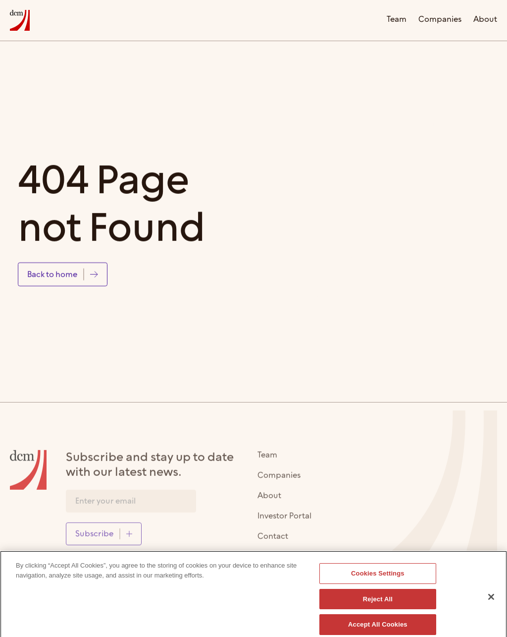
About (485, 20)
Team (396, 20)
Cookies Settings (378, 575)
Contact (272, 539)
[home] (20, 20)
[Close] (491, 599)
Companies (439, 20)
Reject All (378, 601)
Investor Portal (284, 519)
